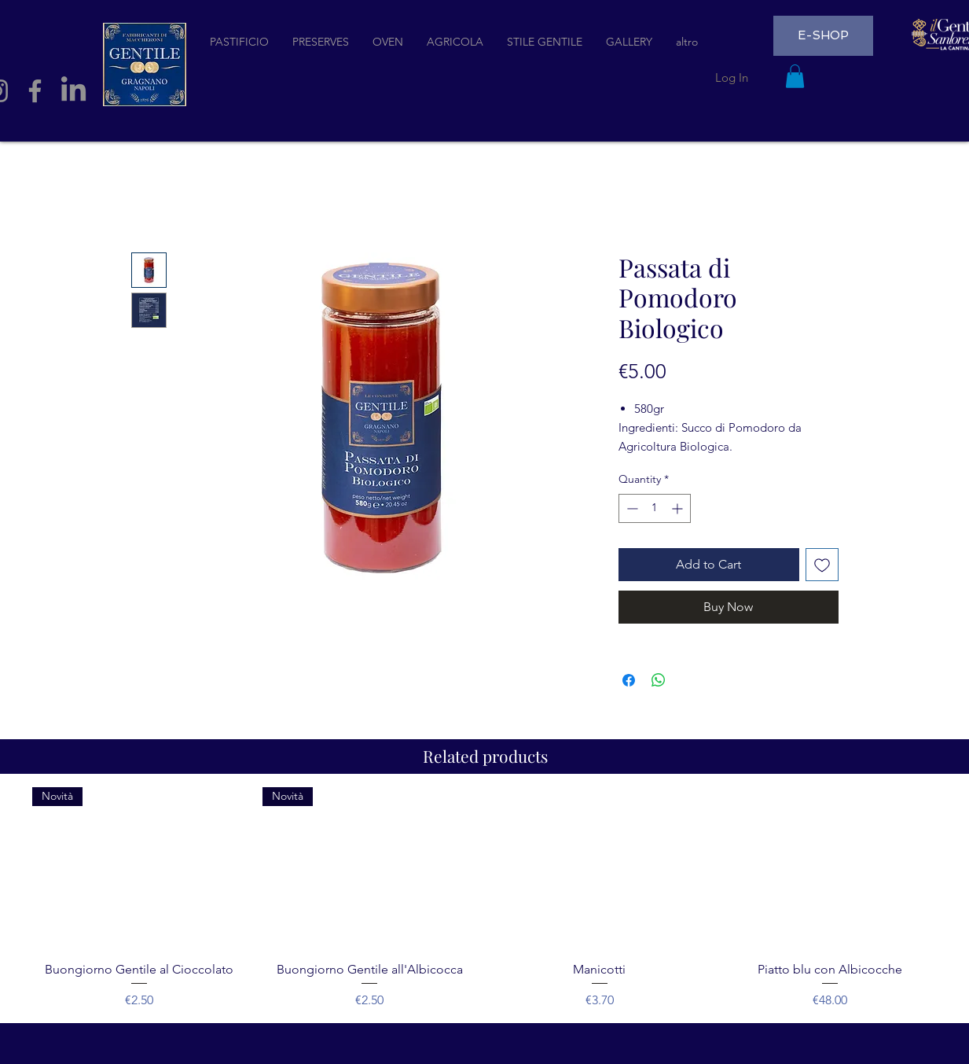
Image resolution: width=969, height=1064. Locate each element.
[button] (795, 76)
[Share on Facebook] (628, 680)
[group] (484, 898)
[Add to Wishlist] (822, 564)
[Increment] (678, 508)
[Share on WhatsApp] (658, 680)
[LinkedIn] (73, 90)
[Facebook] (35, 90)
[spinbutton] (654, 508)
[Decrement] (630, 508)
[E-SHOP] (823, 36)
